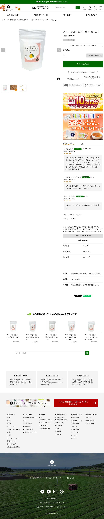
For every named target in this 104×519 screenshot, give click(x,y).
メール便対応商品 (44, 428)
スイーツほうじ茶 (32, 20)
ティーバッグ (11, 444)
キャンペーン (43, 425)
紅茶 (8, 420)
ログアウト (74, 438)
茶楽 (24, 420)
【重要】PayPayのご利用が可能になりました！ (52, 2)
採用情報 (58, 434)
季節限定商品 (27, 423)
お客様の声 (58, 425)
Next (59, 50)
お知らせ (88, 417)
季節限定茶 (13, 20)
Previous (3, 50)
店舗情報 (58, 431)
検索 (78, 7)
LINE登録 (74, 426)
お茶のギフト (27, 426)
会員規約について (76, 420)
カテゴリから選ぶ (13, 15)
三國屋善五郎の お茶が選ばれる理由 (61, 418)
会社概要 (58, 428)
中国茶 (9, 435)
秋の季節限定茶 (21, 20)
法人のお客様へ (90, 420)
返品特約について (73, 79)
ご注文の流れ (75, 423)
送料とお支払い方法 (21, 376)
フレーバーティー (12, 438)
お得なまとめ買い (44, 422)
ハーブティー (11, 426)
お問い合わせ (70, 478)
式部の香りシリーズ (41, 15)
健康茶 (9, 423)
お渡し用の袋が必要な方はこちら (82, 72)
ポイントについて (52, 376)
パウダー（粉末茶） (13, 447)
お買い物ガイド (91, 15)
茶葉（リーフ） (12, 441)
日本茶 (9, 417)
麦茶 (8, 432)
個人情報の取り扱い (36, 478)
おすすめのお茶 (28, 429)
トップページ (5, 20)
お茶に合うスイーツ (29, 432)
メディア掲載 (59, 422)
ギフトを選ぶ (67, 15)
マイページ (74, 432)
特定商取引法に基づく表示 (54, 478)
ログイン (74, 435)
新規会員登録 (75, 417)
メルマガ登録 (75, 429)
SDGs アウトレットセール (45, 418)
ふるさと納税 (90, 423)
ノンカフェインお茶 (13, 429)
